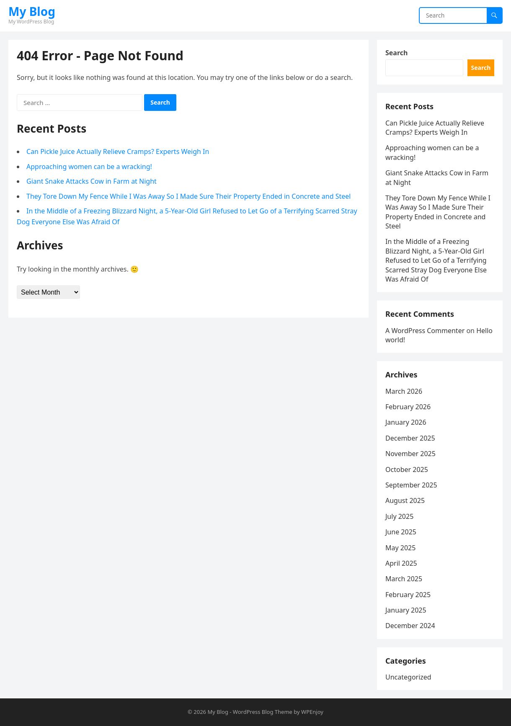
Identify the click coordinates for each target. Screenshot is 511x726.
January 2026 (405, 422)
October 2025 (406, 469)
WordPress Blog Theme (262, 712)
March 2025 (403, 578)
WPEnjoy (312, 712)
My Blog (31, 11)
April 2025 (401, 563)
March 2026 (403, 391)
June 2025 (400, 531)
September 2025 (411, 485)
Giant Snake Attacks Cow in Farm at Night (91, 181)
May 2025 (400, 547)
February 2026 (408, 406)
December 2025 (410, 438)
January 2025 (405, 610)
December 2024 (410, 625)
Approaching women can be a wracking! (89, 166)
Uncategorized (408, 677)
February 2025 (408, 594)
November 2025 (410, 453)
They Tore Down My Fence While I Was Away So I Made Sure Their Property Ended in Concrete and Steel (188, 196)
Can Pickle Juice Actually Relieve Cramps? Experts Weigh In (117, 151)
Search (396, 52)
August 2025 (405, 500)
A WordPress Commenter (425, 330)
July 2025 (399, 516)
